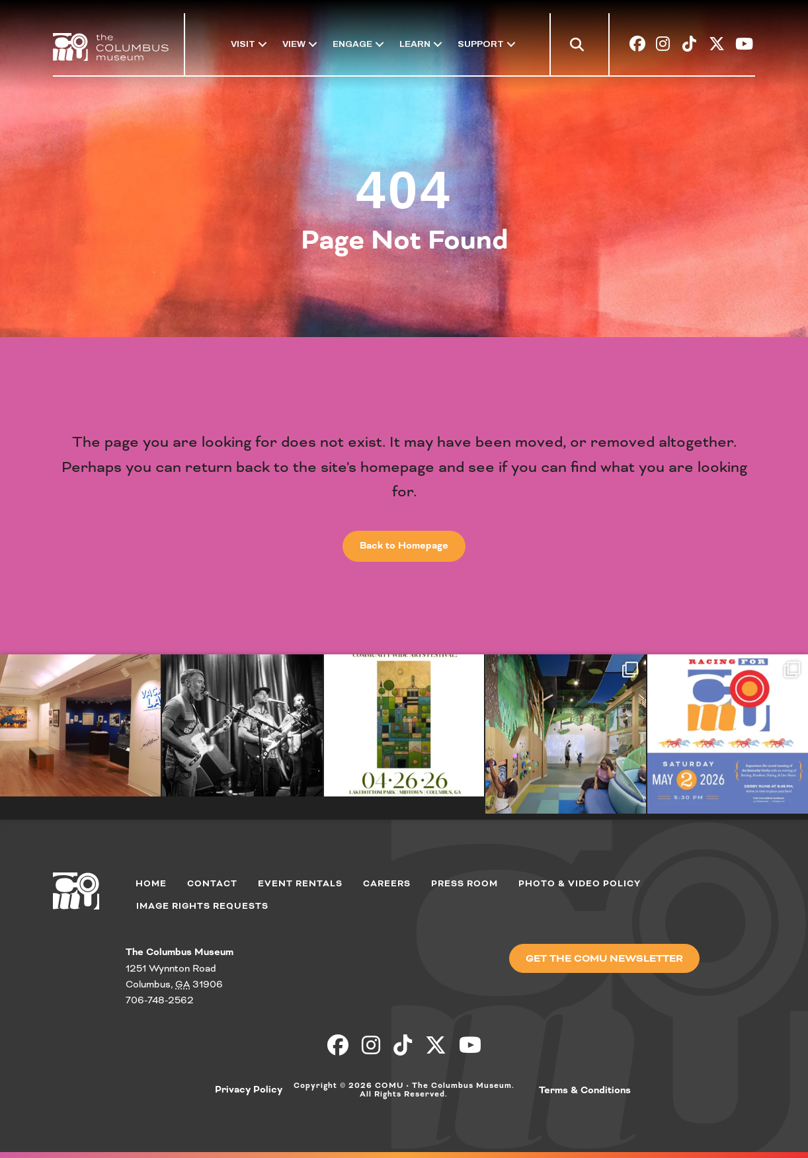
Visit (243, 44)
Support (481, 44)
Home (151, 883)
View (293, 44)
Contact (212, 883)
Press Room (464, 883)
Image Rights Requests (202, 905)
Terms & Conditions (585, 1090)
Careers (387, 883)
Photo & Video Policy (579, 883)
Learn (414, 44)
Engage (352, 44)
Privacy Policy (248, 1089)
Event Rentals (300, 883)
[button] (579, 46)
